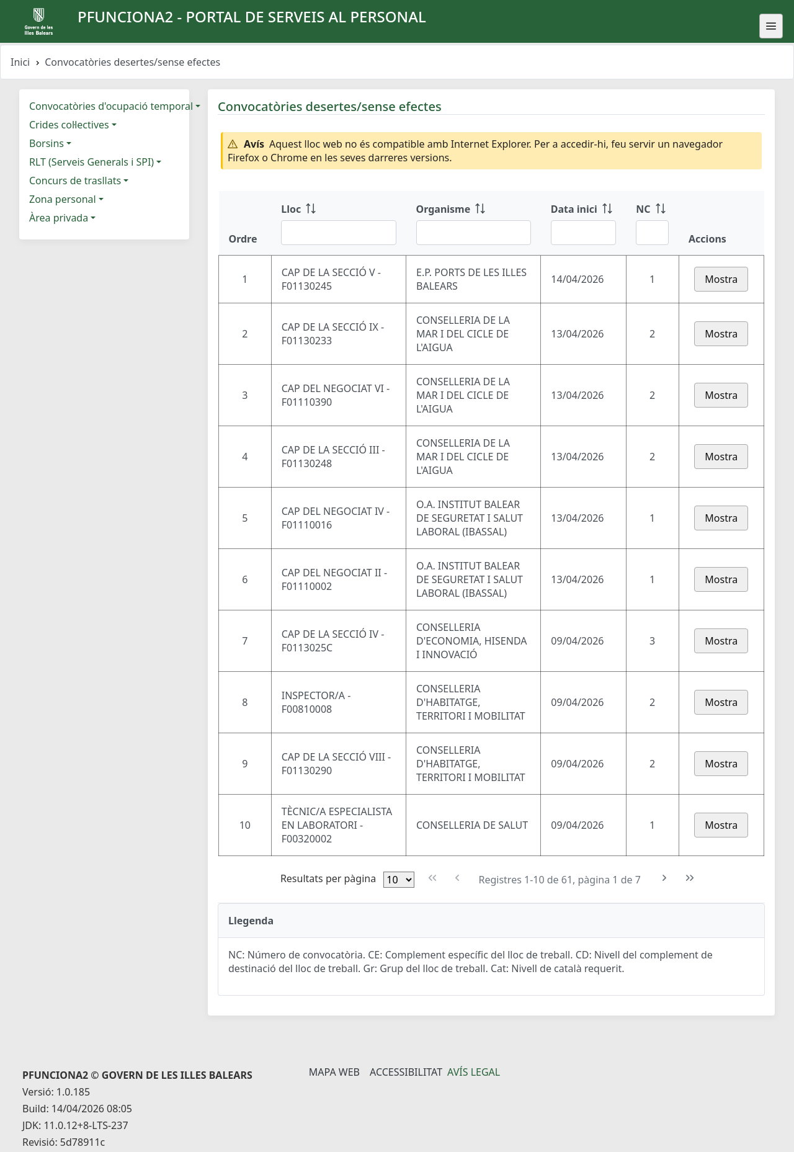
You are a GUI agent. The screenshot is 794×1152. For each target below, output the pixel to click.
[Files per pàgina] (398, 880)
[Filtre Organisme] (473, 232)
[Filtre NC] (652, 232)
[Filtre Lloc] (338, 232)
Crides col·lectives (69, 125)
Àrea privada (58, 218)
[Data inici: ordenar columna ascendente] (583, 223)
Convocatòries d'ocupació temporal (111, 106)
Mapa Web (334, 1072)
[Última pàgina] (690, 878)
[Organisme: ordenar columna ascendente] (473, 223)
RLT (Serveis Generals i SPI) (91, 162)
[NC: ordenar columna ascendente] (652, 223)
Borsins (46, 143)
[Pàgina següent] (664, 878)
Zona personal (62, 199)
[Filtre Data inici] (583, 232)
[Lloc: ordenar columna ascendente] (338, 223)
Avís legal (473, 1072)
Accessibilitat (406, 1072)
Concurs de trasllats (75, 180)
